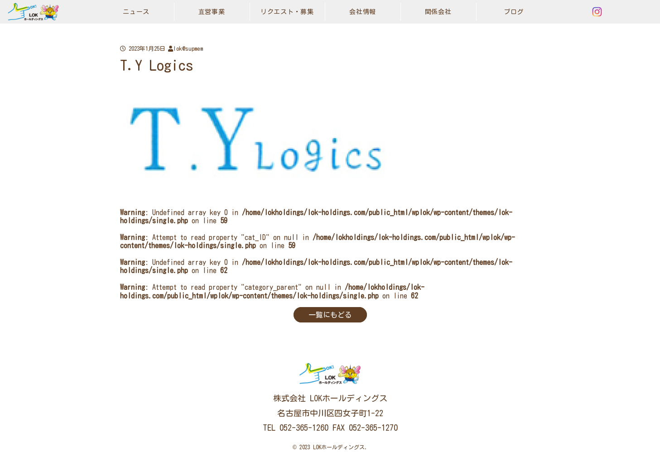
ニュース (136, 12)
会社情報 (362, 12)
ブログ (514, 12)
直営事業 (211, 12)
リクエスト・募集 (287, 12)
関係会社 (438, 12)
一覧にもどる (330, 314)
